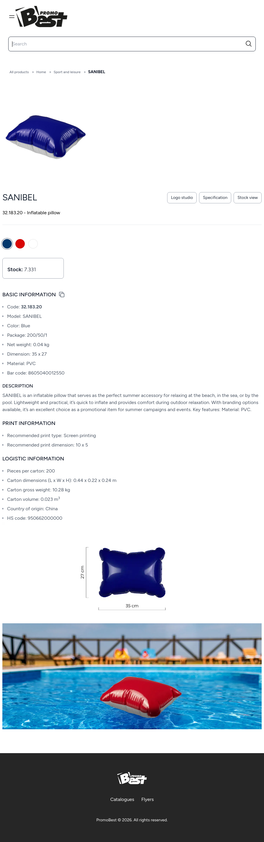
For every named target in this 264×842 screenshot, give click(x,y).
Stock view (247, 197)
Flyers (147, 799)
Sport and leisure (66, 72)
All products (19, 72)
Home (41, 72)
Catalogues (122, 799)
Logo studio (182, 197)
